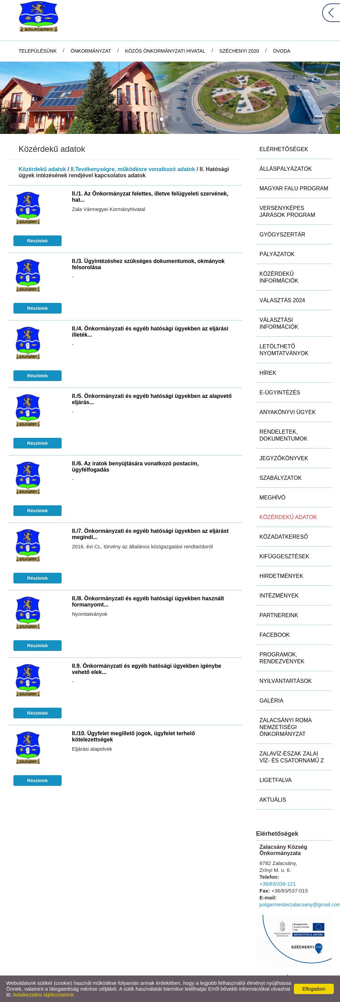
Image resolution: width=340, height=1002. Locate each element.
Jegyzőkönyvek (283, 458)
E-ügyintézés (279, 392)
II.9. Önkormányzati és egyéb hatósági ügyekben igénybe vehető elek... (146, 669)
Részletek (37, 240)
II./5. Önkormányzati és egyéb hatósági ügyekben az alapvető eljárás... (152, 399)
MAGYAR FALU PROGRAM (293, 188)
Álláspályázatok (285, 169)
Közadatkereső (283, 537)
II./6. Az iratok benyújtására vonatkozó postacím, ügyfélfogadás (135, 467)
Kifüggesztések (284, 556)
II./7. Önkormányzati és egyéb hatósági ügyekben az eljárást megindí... (150, 534)
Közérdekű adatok (42, 169)
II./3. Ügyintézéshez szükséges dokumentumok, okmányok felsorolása (148, 264)
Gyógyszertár (282, 235)
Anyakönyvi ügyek (287, 412)
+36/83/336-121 (277, 884)
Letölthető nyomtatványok (284, 350)
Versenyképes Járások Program (287, 211)
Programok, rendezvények (282, 658)
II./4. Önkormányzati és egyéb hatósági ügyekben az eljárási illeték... (150, 332)
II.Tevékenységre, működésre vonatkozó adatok (133, 169)
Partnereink (278, 615)
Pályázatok (277, 254)
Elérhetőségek (283, 149)
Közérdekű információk (278, 277)
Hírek (267, 373)
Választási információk (278, 323)
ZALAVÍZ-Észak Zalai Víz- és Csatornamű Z (291, 757)
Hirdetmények (281, 576)
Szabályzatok (280, 478)
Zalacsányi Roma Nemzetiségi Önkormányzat (285, 727)
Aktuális (272, 800)
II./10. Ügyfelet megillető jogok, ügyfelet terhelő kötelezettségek (133, 736)
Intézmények (279, 596)
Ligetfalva (275, 780)
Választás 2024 (282, 300)
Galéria (271, 701)
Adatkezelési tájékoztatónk (43, 995)
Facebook (274, 635)
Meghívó (272, 497)
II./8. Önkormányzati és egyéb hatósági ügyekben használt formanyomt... (148, 601)
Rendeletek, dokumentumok (283, 435)
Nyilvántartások (285, 681)
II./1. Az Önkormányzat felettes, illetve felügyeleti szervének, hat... (150, 197)
